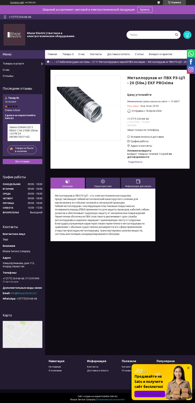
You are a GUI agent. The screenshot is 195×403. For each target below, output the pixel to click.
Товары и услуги (13, 63)
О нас (81, 54)
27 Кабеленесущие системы (73, 61)
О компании (55, 370)
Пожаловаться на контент (111, 399)
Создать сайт (17, 2)
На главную (55, 366)
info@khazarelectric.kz (24, 293)
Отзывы (8, 75)
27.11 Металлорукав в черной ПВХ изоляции (118, 61)
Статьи (139, 54)
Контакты (96, 54)
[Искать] (176, 35)
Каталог (126, 366)
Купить (145, 9)
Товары (66, 54)
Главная (52, 54)
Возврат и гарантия (160, 54)
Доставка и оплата (118, 54)
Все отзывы (22, 161)
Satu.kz (114, 396)
